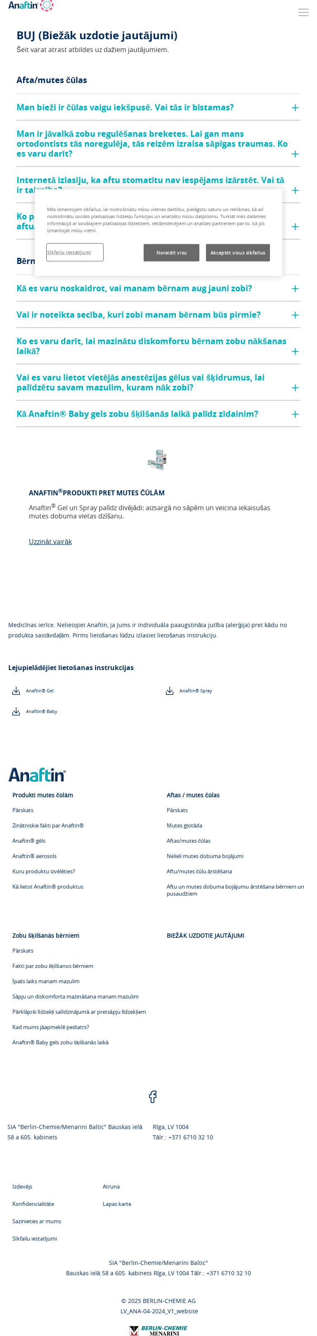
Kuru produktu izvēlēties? (43, 871)
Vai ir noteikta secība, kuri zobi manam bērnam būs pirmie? (139, 314)
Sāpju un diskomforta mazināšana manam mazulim (75, 996)
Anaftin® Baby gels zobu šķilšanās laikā (60, 1042)
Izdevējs (22, 1186)
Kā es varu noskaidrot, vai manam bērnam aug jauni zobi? (134, 288)
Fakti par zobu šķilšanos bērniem (52, 966)
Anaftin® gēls (28, 840)
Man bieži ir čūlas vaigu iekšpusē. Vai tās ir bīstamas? (125, 107)
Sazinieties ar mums (36, 1221)
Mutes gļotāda (184, 825)
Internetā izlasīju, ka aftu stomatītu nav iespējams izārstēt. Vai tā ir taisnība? (150, 184)
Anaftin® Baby (41, 711)
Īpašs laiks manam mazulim (46, 981)
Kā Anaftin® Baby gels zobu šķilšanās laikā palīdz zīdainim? (137, 413)
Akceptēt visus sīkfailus (238, 253)
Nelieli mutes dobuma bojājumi (205, 856)
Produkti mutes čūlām (42, 795)
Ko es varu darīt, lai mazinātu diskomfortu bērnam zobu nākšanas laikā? (151, 346)
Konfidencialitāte (33, 1203)
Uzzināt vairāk (50, 541)
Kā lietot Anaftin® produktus (47, 886)
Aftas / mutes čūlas (193, 795)
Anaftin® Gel (40, 690)
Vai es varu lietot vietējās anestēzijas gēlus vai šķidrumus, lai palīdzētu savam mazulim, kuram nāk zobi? (141, 382)
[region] (158, 232)
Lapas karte (117, 1203)
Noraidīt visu (171, 253)
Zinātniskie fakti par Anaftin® (48, 825)
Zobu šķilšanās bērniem (45, 935)
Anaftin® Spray (196, 690)
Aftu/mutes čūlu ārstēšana (199, 871)
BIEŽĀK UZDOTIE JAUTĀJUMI (205, 935)
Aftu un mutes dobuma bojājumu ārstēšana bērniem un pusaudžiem (235, 890)
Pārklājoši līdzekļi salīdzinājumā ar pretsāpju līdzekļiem (79, 1011)
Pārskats (22, 810)
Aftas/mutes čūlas (189, 840)
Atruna (111, 1186)
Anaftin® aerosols (34, 856)
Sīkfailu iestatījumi (34, 1238)
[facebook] (152, 1097)
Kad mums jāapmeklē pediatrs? (50, 1027)
